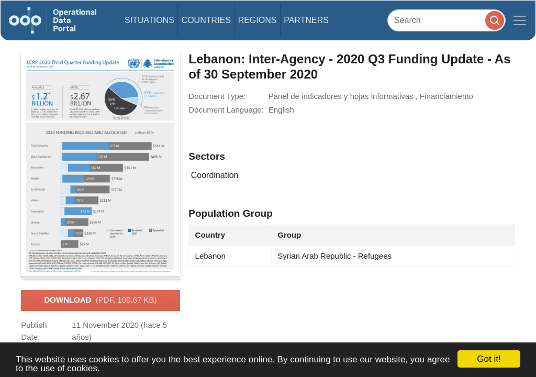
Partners (306, 20)
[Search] (446, 20)
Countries (206, 20)
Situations (149, 20)
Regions (257, 20)
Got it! (488, 359)
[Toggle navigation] (520, 20)
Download (100, 300)
